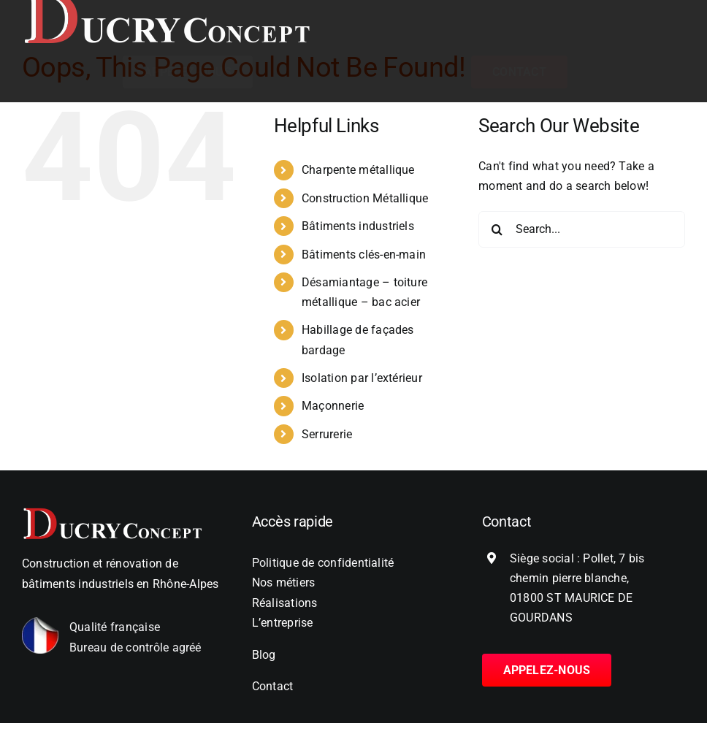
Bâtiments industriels (358, 226)
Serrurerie (327, 434)
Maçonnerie (333, 406)
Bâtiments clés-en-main (364, 254)
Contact (273, 686)
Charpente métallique (358, 170)
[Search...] (581, 229)
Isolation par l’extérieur (362, 378)
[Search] (496, 229)
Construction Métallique (365, 198)
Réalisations (285, 603)
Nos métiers (284, 582)
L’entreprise (282, 623)
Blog (264, 655)
